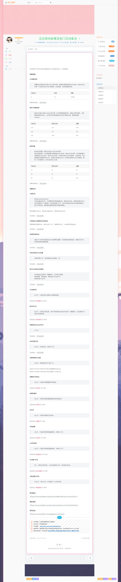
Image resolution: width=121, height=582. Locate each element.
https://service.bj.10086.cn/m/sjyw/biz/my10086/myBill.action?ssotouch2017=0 (53, 509)
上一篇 (30, 571)
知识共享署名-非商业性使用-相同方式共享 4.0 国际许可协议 (63, 543)
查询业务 (100, 102)
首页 (30, 49)
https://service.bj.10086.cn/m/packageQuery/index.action (47, 527)
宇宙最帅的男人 (41, 42)
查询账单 (100, 95)
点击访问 (43, 115)
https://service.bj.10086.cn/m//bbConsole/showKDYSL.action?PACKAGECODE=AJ (54, 518)
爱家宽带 (100, 99)
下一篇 (89, 571)
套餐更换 (100, 88)
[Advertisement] (60, 19)
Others (82, 42)
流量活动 (100, 91)
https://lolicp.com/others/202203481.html (50, 539)
